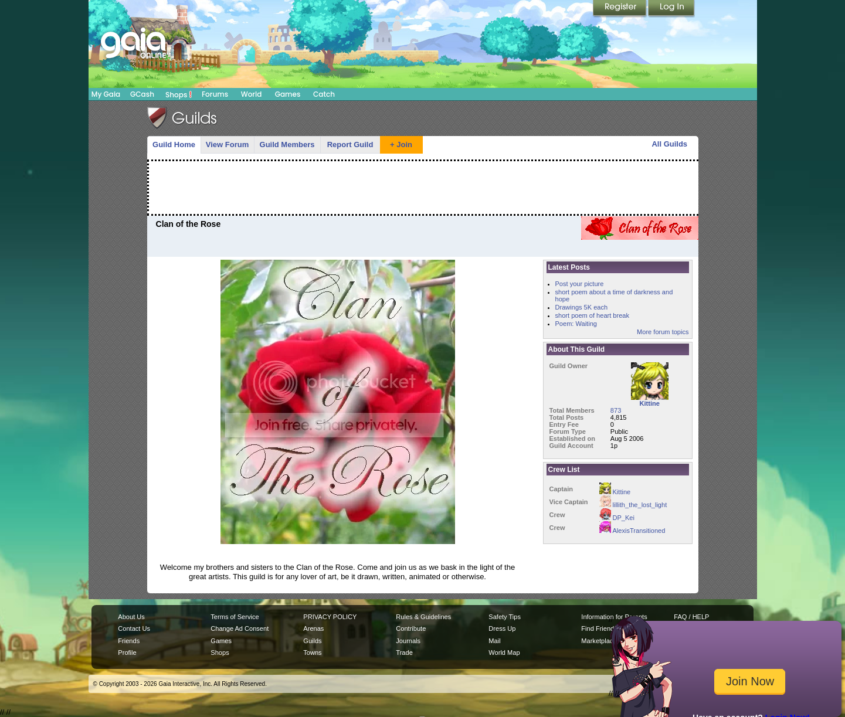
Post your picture (579, 283)
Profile (127, 652)
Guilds (312, 640)
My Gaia (105, 94)
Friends (129, 640)
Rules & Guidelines (423, 616)
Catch (324, 94)
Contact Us (134, 628)
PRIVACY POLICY (330, 616)
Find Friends (599, 628)
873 (615, 410)
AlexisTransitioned (632, 530)
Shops (178, 94)
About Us (131, 616)
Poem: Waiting (576, 323)
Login (671, 9)
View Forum (227, 144)
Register (620, 9)
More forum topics (662, 331)
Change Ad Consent (240, 628)
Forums (215, 94)
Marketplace (598, 640)
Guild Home (173, 144)
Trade (404, 652)
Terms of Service (235, 616)
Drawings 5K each (581, 307)
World (251, 94)
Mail (494, 640)
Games (288, 94)
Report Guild (350, 144)
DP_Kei (616, 517)
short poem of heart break (592, 315)
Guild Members (287, 144)
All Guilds (669, 144)
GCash (142, 94)
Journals (408, 640)
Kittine (615, 491)
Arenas (313, 628)
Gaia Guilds (182, 118)
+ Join (401, 144)
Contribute (411, 628)
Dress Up (501, 628)
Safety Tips (504, 616)
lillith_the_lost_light (633, 504)
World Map (504, 652)
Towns (312, 652)
